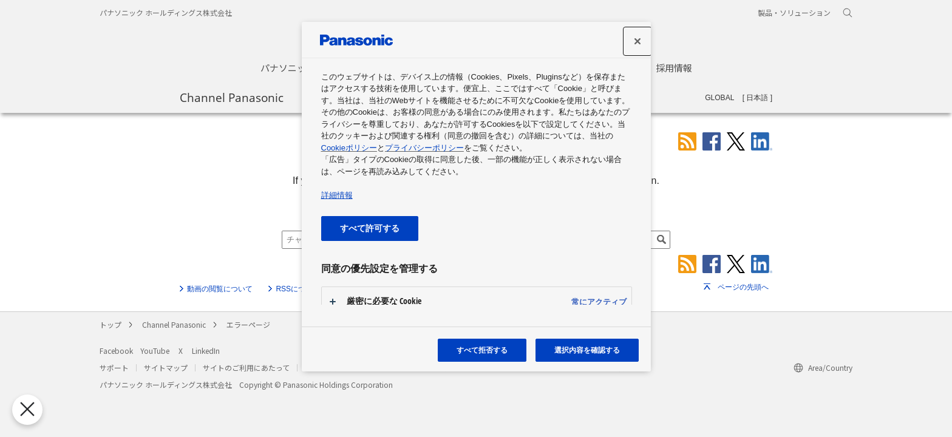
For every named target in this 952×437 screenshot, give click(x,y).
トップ (110, 324)
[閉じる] (637, 41)
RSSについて (298, 289)
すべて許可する (369, 228)
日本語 (757, 97)
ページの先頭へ (743, 287)
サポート (114, 367)
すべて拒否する (482, 350)
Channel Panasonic (232, 97)
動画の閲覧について (220, 289)
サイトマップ (166, 367)
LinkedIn (206, 350)
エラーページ (248, 324)
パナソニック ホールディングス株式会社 (166, 12)
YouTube (154, 350)
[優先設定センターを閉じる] (25, 410)
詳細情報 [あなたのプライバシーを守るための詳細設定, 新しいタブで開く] (337, 195)
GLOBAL (719, 97)
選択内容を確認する (587, 350)
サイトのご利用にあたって (246, 367)
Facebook (116, 350)
